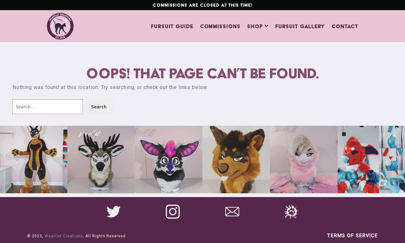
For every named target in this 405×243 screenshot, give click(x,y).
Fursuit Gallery (300, 26)
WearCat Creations (64, 236)
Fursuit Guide (172, 26)
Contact (345, 26)
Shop (255, 26)
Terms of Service (352, 236)
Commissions (220, 26)
